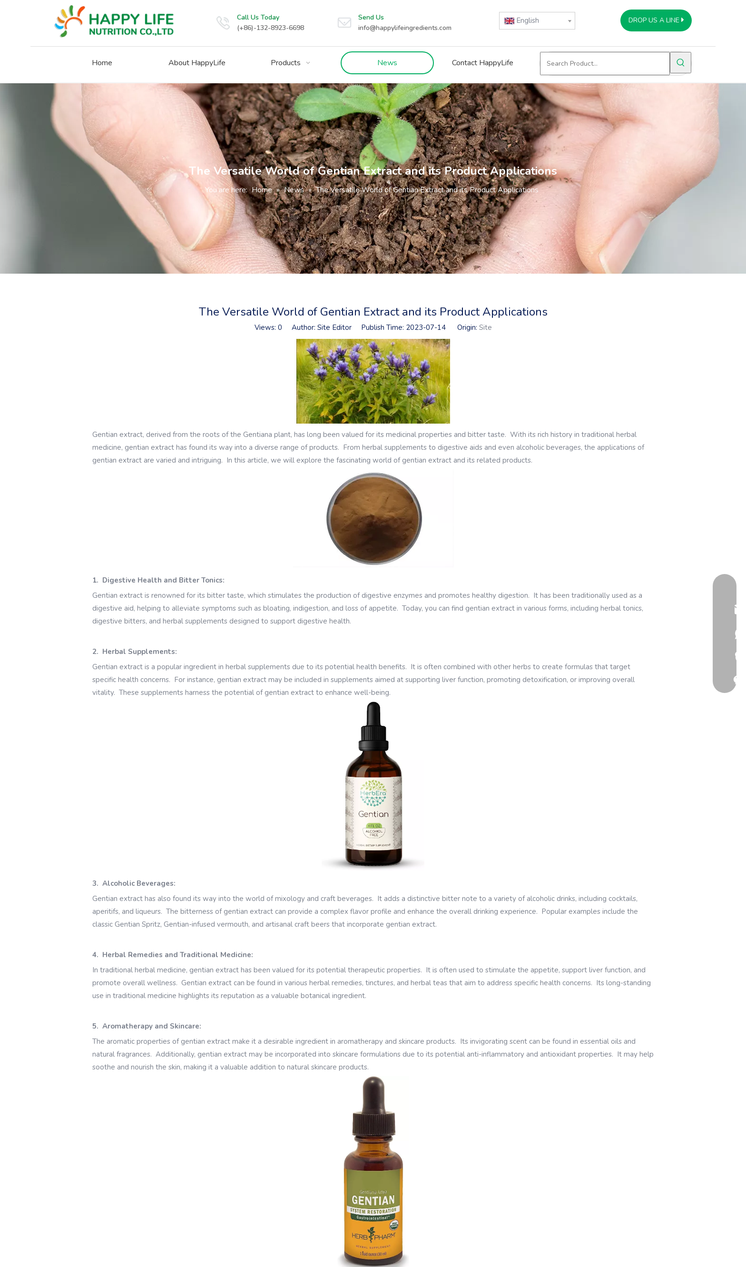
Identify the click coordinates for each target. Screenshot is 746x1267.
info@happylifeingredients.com (405, 27)
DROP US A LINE (656, 20)
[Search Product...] (605, 63)
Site (485, 327)
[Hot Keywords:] (680, 62)
